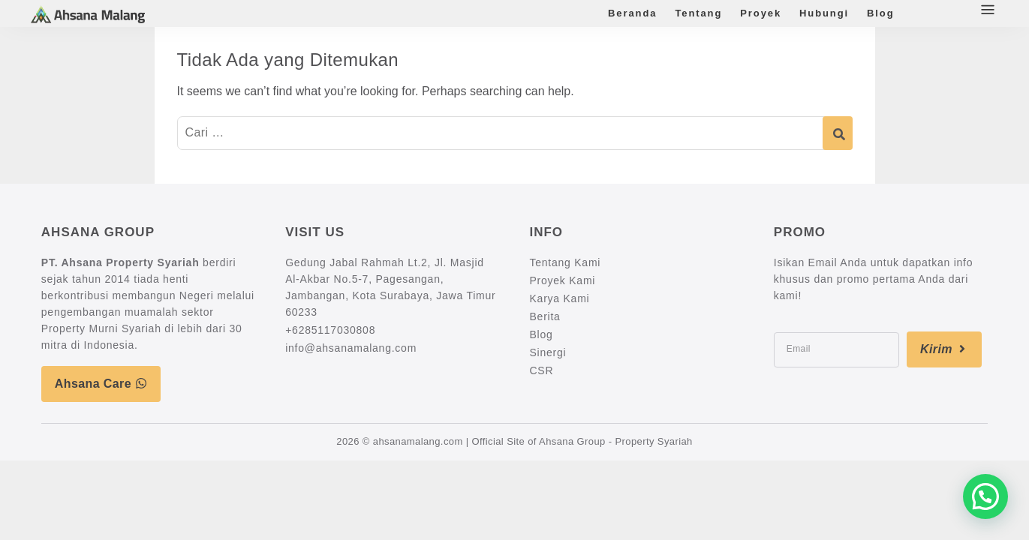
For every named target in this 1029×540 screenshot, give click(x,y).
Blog (880, 13)
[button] (985, 496)
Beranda (632, 13)
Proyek (760, 13)
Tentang (698, 13)
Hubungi (824, 13)
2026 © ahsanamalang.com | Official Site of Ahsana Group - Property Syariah (514, 441)
